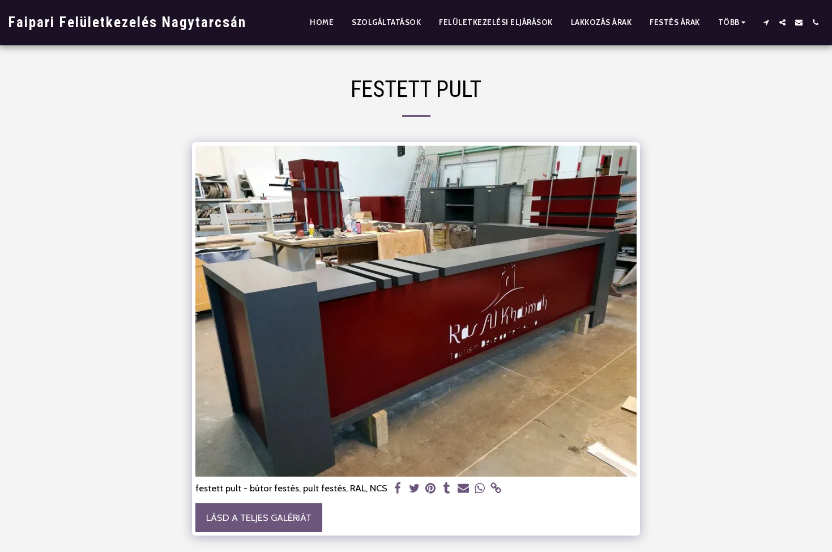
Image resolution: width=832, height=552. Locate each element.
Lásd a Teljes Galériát (259, 517)
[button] (766, 22)
